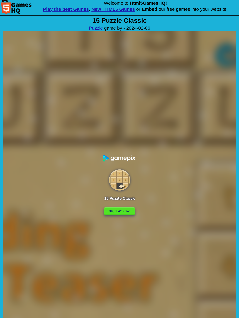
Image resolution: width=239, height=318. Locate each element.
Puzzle (96, 28)
